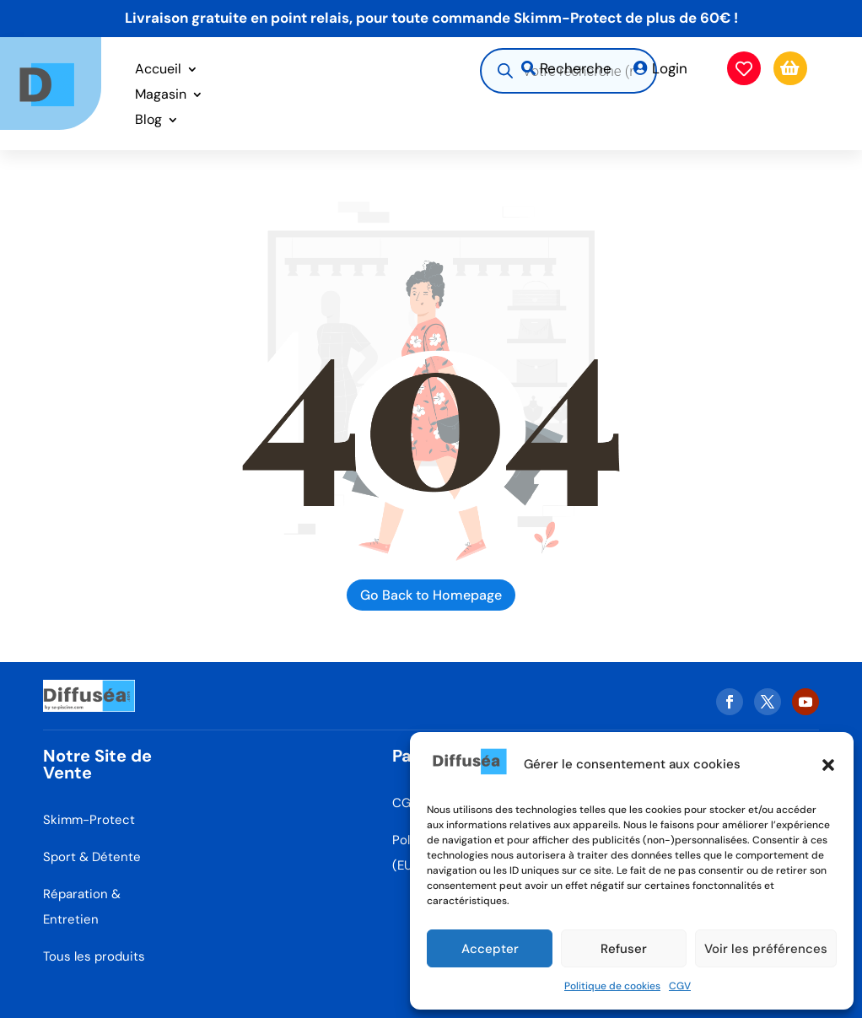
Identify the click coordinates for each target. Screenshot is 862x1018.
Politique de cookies (612, 986)
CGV (680, 986)
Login (669, 68)
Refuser (624, 948)
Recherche (575, 68)
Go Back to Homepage (431, 595)
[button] (828, 765)
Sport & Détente (92, 856)
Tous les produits (94, 956)
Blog (148, 121)
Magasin (160, 96)
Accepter (490, 948)
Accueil (158, 70)
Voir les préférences (765, 948)
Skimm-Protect (89, 819)
